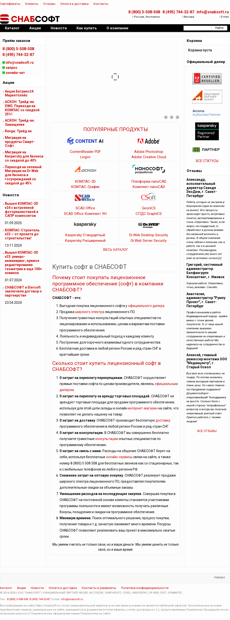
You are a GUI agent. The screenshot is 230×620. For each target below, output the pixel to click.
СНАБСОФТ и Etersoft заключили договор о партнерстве (23, 291)
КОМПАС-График (85, 187)
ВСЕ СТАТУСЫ (207, 161)
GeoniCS (149, 208)
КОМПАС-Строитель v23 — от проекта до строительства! (22, 234)
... (184, 592)
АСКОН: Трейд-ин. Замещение (20, 122)
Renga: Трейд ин (18, 131)
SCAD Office (85, 208)
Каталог (6, 588)
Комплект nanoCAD (148, 187)
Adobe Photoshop (148, 151)
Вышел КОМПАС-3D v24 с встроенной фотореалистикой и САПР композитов (21, 210)
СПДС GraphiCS (149, 214)
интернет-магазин (142, 408)
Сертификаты (10, 4)
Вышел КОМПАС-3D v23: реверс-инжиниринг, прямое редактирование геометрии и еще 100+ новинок (23, 263)
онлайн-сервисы (119, 457)
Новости (37, 588)
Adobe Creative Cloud (148, 157)
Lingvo (85, 157)
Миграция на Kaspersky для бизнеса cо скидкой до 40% (24, 156)
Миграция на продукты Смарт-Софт (20, 142)
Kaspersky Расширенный (85, 240)
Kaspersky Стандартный (85, 235)
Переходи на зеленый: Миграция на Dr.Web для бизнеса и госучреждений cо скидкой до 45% (23, 175)
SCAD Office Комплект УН (85, 214)
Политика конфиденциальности (145, 588)
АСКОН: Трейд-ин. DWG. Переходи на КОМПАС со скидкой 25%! (22, 108)
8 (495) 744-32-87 (178, 12)
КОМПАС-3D (85, 181)
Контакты (100, 4)
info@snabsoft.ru (213, 12)
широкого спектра (89, 312)
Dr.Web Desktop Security (148, 235)
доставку (163, 420)
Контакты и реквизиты (99, 588)
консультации (106, 439)
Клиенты (31, 4)
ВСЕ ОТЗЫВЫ (207, 431)
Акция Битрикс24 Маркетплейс (19, 93)
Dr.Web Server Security (149, 240)
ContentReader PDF (85, 151)
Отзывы (49, 4)
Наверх (219, 577)
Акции (21, 588)
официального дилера (146, 306)
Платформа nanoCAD (148, 181)
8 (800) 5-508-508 (144, 12)
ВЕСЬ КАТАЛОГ (115, 249)
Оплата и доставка (74, 4)
